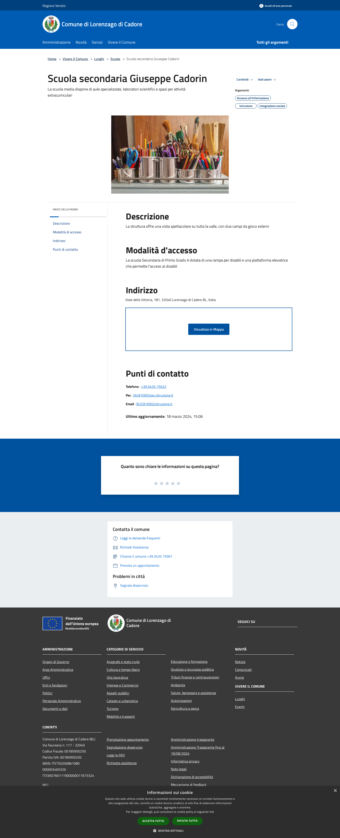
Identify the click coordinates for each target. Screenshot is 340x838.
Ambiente (178, 685)
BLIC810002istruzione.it (154, 404)
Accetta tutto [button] (153, 821)
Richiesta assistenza (122, 763)
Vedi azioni (267, 79)
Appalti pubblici (118, 693)
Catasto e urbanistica (122, 700)
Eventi (240, 706)
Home (52, 58)
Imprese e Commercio (122, 685)
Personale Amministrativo (61, 700)
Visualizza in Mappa (209, 329)
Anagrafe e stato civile (123, 661)
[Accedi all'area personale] (276, 6)
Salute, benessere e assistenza (193, 692)
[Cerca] (292, 24)
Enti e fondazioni (54, 685)
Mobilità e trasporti (121, 716)
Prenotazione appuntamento (128, 739)
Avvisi (239, 677)
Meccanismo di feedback (188, 784)
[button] (170, 830)
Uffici (46, 677)
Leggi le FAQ (116, 755)
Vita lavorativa (117, 677)
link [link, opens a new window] (211, 812)
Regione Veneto (53, 5)
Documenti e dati (55, 708)
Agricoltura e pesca (185, 708)
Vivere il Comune (76, 58)
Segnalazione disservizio (124, 747)
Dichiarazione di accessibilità (192, 776)
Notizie (240, 661)
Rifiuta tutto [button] (187, 821)
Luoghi (99, 58)
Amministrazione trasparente (192, 739)
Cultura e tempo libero (123, 669)
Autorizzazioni (181, 700)
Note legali (179, 769)
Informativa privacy (185, 761)
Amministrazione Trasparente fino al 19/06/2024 (197, 750)
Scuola (115, 58)
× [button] (335, 790)
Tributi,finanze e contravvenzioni (195, 677)
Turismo (112, 708)
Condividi (245, 79)
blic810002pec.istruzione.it (153, 395)
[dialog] (170, 812)
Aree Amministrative (57, 669)
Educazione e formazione (189, 661)
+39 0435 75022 (153, 386)
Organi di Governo (55, 661)
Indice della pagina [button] (65, 209)
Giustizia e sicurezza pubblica (192, 669)
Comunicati (243, 669)
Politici (47, 693)
